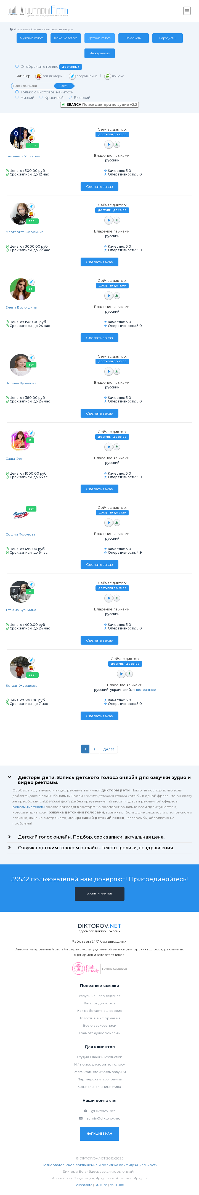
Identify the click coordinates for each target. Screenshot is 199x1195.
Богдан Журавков (21, 685)
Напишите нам (99, 1133)
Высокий (82, 97)
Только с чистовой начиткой (47, 92)
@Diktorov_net (99, 1111)
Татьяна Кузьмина (21, 610)
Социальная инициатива (99, 1087)
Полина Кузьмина (21, 383)
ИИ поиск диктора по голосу (99, 1064)
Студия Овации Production (99, 1057)
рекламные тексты (28, 807)
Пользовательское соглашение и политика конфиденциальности (100, 1165)
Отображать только (51, 67)
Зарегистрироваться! (99, 894)
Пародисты (167, 38)
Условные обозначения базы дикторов (41, 29)
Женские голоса (65, 38)
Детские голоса (100, 38)
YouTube (117, 1185)
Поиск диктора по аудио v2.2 (99, 104)
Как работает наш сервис (99, 1011)
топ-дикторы (48, 76)
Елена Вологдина (21, 307)
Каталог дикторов (99, 1003)
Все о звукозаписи (99, 1025)
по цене (114, 76)
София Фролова (20, 534)
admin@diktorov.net (99, 1118)
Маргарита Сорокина (25, 232)
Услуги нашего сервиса (99, 996)
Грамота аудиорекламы (99, 1033)
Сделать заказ (99, 186)
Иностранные (100, 53)
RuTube (101, 1185)
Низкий (27, 97)
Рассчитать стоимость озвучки (99, 1072)
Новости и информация (99, 1018)
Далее (108, 749)
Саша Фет (14, 458)
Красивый (54, 97)
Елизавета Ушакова (23, 156)
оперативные (83, 76)
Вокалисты (133, 38)
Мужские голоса (32, 38)
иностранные (144, 690)
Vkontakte (84, 1185)
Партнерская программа (100, 1079)
